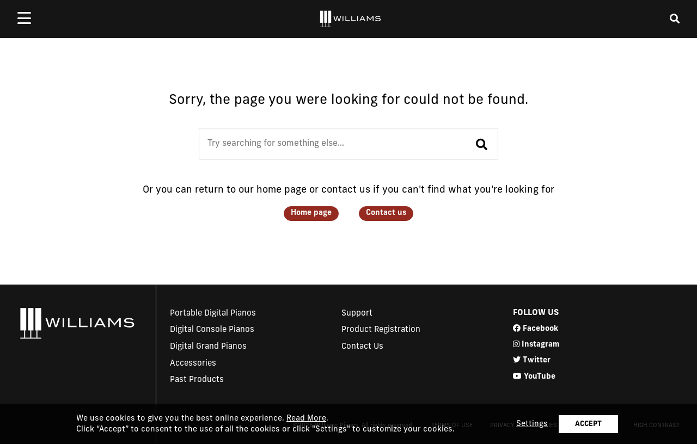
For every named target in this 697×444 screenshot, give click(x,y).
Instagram (536, 344)
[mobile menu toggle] (24, 18)
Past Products (197, 380)
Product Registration (380, 330)
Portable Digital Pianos (213, 314)
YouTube (534, 376)
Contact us (386, 213)
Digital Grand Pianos (208, 347)
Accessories (193, 364)
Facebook (535, 328)
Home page (311, 213)
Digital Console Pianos (212, 330)
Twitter (532, 360)
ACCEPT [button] (588, 424)
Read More (306, 419)
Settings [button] (532, 424)
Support (356, 314)
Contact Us (362, 347)
